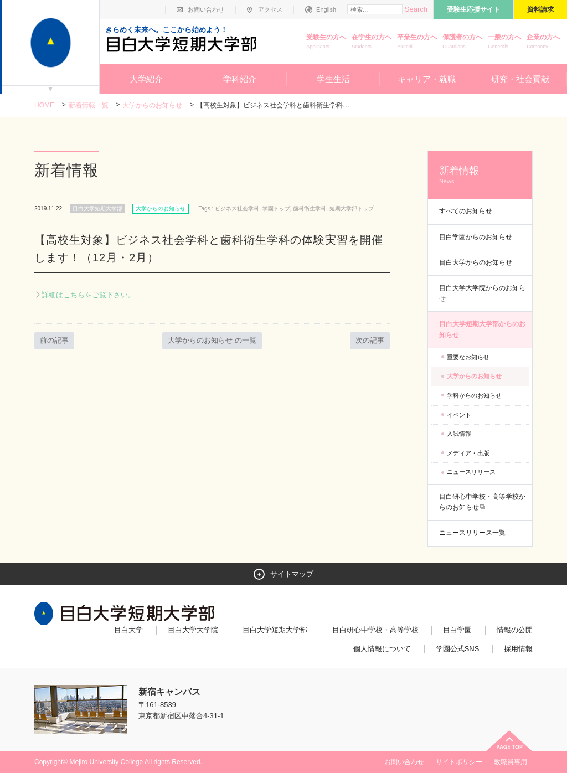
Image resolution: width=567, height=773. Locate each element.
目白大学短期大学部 (275, 630)
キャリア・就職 (427, 79)
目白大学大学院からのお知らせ (482, 293)
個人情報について (382, 649)
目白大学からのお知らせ (475, 262)
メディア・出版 (468, 453)
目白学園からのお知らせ (475, 237)
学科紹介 (239, 79)
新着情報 (480, 175)
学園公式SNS (458, 649)
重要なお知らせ (468, 357)
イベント (459, 414)
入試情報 (459, 433)
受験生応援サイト (473, 9)
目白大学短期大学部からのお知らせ (482, 329)
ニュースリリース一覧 (472, 533)
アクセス (270, 9)
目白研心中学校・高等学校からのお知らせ (482, 502)
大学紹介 (146, 79)
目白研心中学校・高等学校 (375, 630)
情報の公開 (515, 630)
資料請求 (540, 9)
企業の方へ (543, 42)
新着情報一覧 (89, 105)
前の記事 (54, 340)
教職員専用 (510, 762)
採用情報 (518, 649)
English (326, 9)
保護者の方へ (462, 42)
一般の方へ (504, 42)
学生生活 (333, 79)
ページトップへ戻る (509, 740)
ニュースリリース (471, 471)
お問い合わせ (206, 9)
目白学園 (457, 630)
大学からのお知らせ (152, 105)
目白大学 (128, 630)
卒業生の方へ (417, 42)
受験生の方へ (326, 42)
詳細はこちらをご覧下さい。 (88, 295)
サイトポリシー (459, 762)
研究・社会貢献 (520, 79)
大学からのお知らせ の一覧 (212, 340)
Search (416, 9)
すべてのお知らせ (465, 211)
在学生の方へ (371, 42)
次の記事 (369, 340)
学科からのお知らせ (474, 395)
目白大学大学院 (193, 630)
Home (44, 105)
